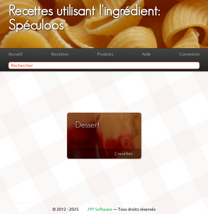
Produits (105, 54)
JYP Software (99, 209)
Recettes (60, 54)
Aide (146, 54)
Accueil (15, 54)
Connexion (189, 54)
